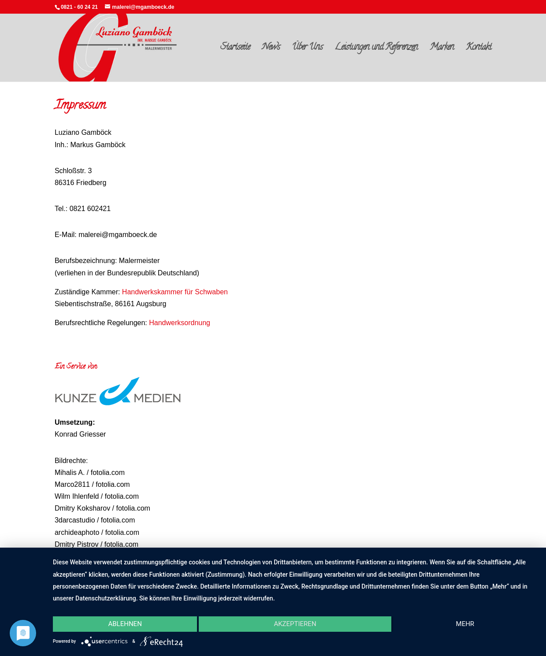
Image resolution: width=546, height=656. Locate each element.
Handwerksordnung (179, 322)
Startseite (235, 49)
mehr (465, 624)
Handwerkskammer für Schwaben (175, 292)
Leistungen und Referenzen (376, 49)
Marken (442, 49)
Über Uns (307, 49)
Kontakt (478, 49)
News (271, 49)
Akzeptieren (295, 624)
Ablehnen (124, 624)
